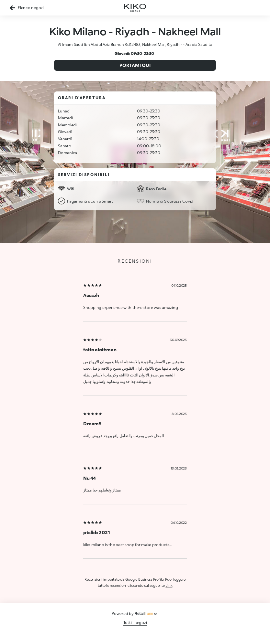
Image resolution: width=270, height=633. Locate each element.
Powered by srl (135, 613)
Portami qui (135, 65)
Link (168, 585)
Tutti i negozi (135, 622)
